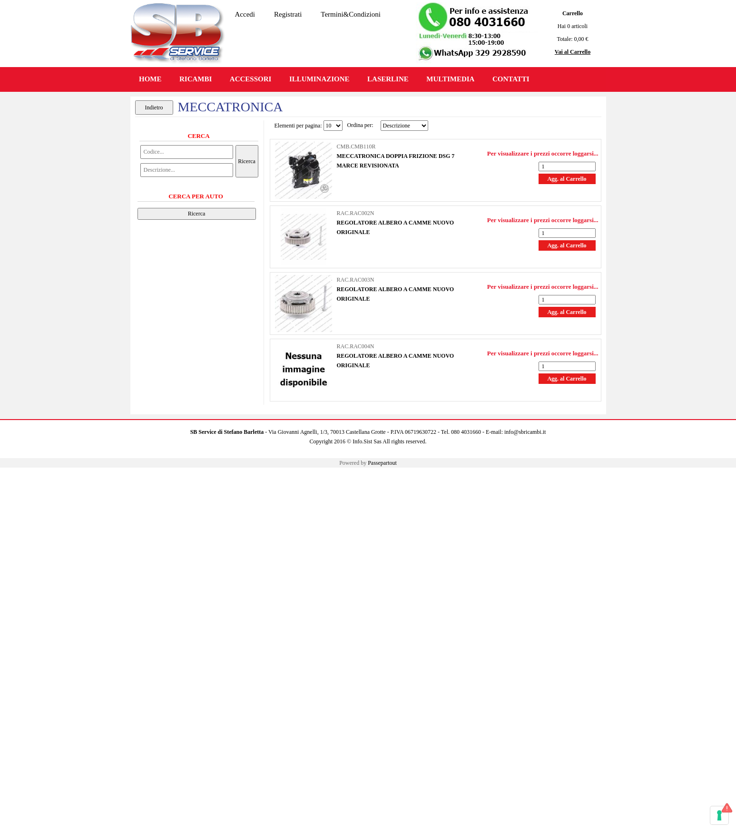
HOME (150, 79)
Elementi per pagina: (298, 125)
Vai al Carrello (572, 52)
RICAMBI (195, 79)
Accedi (245, 14)
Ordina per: (360, 125)
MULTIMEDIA (450, 79)
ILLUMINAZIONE (319, 79)
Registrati (288, 14)
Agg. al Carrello (566, 179)
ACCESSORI (251, 79)
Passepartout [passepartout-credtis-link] (382, 463)
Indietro (154, 107)
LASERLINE (388, 79)
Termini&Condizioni (351, 14)
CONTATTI (511, 79)
